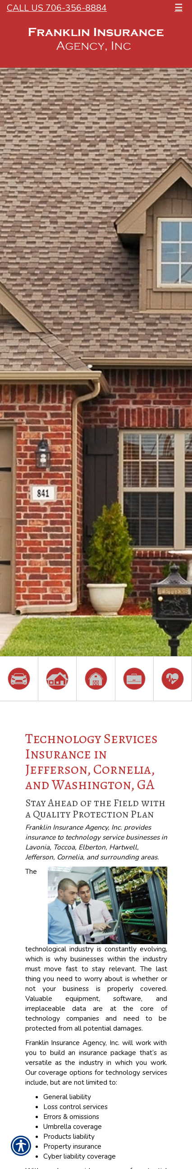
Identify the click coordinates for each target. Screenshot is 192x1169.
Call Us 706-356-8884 (57, 8)
